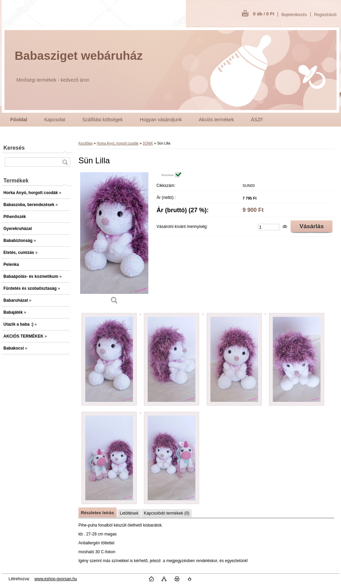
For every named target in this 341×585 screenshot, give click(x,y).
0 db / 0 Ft (263, 13)
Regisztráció (325, 14)
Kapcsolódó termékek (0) (166, 513)
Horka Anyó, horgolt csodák (117, 143)
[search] (64, 162)
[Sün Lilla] (114, 240)
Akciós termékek (216, 119)
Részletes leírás (97, 512)
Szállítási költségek (102, 119)
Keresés (14, 148)
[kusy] (268, 227)
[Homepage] (19, 119)
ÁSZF (257, 119)
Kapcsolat (54, 119)
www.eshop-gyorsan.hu (55, 578)
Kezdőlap (85, 143)
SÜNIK (148, 143)
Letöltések (129, 513)
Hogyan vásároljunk (161, 119)
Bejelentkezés (294, 14)
